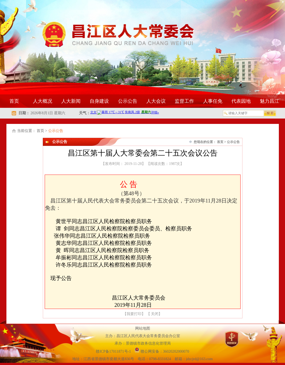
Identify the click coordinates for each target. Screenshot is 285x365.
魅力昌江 (269, 101)
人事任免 (212, 101)
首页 (14, 101)
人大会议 (156, 101)
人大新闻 (71, 101)
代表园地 (241, 101)
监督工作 (184, 101)
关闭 (154, 314)
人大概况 (42, 101)
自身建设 (99, 101)
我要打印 (134, 314)
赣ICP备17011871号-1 (114, 351)
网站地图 (142, 328)
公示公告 (127, 101)
